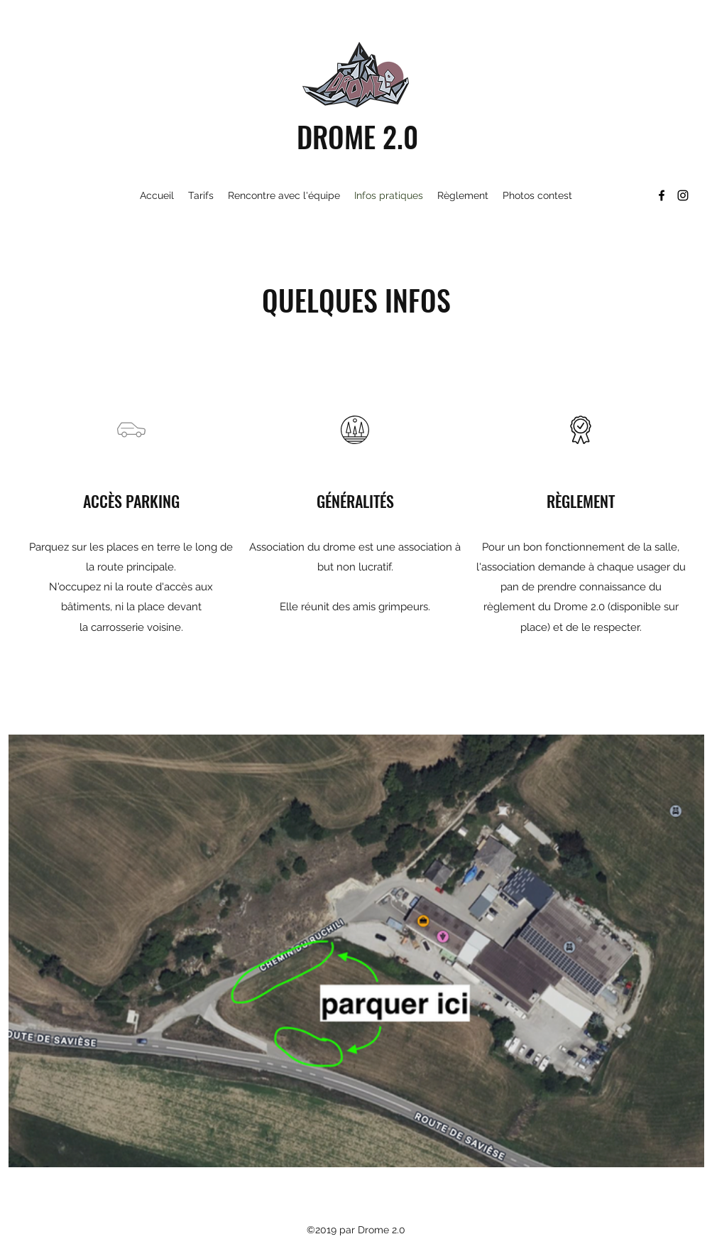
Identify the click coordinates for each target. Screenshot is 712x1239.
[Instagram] (683, 195)
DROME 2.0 (357, 136)
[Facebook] (662, 195)
